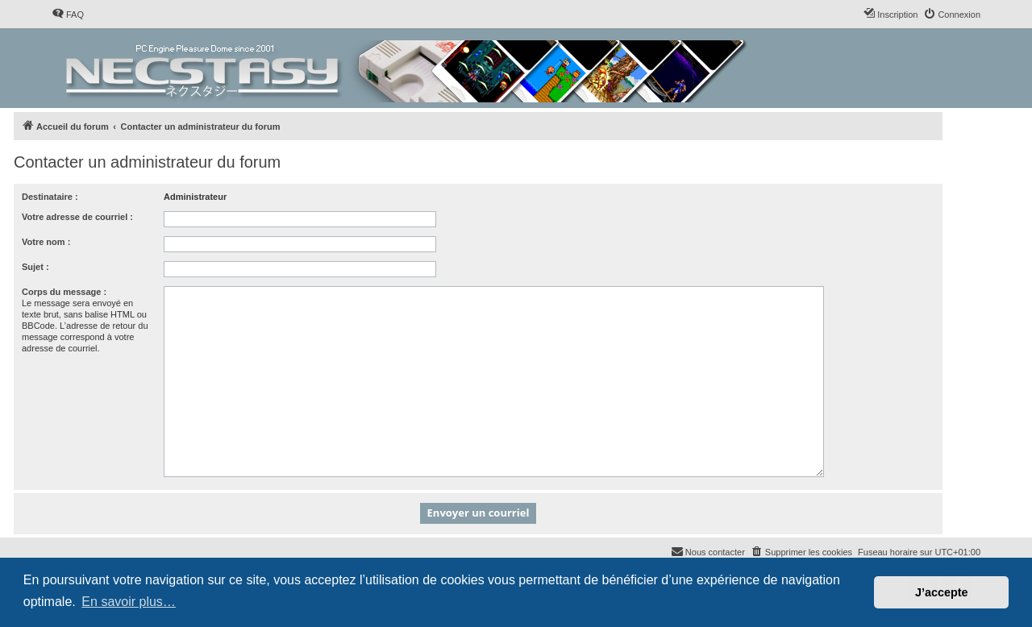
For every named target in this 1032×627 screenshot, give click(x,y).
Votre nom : (46, 242)
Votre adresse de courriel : (77, 217)
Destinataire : (50, 196)
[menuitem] (68, 14)
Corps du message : (64, 292)
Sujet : (35, 267)
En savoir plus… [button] (128, 601)
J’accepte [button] (941, 592)
